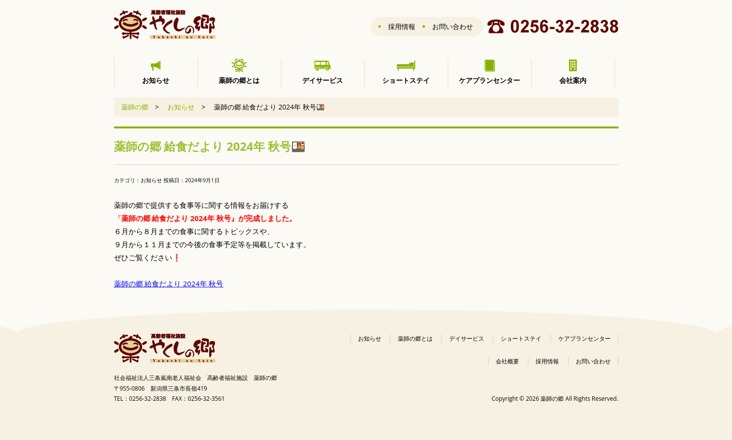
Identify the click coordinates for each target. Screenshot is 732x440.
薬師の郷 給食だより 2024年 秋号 (169, 283)
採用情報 (401, 26)
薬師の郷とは (415, 338)
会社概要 (507, 361)
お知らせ (181, 106)
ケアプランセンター (584, 338)
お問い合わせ (452, 26)
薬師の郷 (134, 106)
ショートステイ (521, 338)
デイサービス (466, 338)
